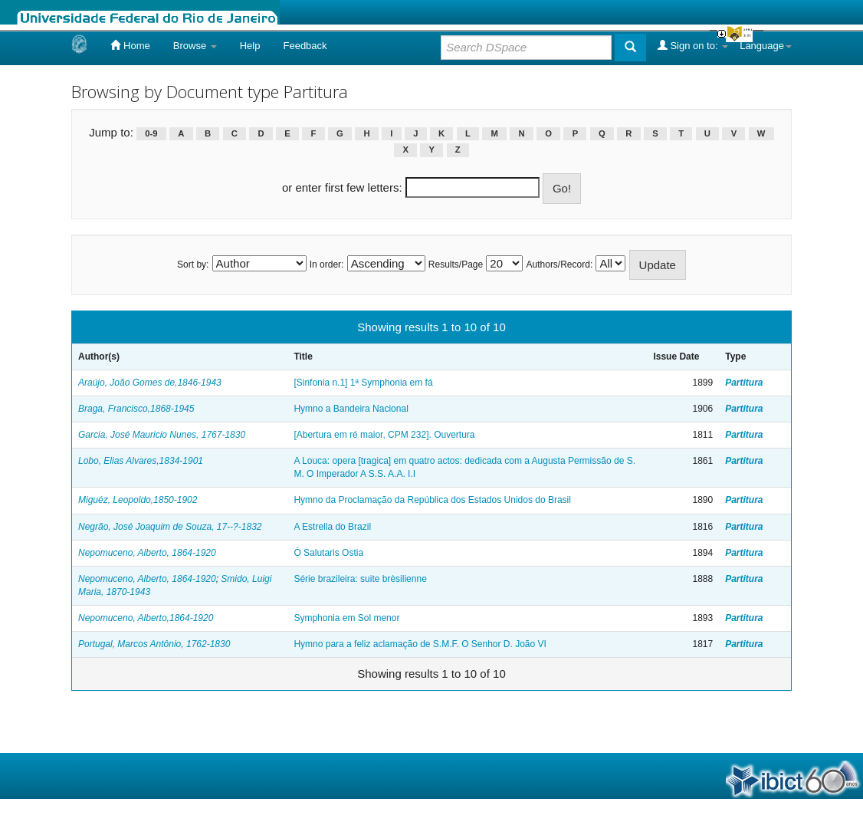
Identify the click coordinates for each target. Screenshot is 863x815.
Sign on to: (693, 45)
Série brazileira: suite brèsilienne (360, 578)
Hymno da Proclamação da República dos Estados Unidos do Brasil (432, 500)
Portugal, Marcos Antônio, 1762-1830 (154, 644)
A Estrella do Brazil (332, 526)
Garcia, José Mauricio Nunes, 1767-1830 (161, 434)
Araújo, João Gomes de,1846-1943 (149, 382)
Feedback (304, 45)
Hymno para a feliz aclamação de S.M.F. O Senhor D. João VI (420, 644)
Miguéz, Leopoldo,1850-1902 (137, 500)
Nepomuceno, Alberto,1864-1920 (145, 618)
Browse (195, 45)
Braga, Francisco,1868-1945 (136, 408)
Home (129, 45)
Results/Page (455, 264)
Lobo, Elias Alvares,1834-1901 (140, 460)
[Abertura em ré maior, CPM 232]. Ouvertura (384, 434)
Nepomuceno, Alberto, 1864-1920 (147, 552)
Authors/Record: (560, 264)
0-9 (151, 133)
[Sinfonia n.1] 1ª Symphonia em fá (363, 382)
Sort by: (192, 264)
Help (250, 45)
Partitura (744, 382)
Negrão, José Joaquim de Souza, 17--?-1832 (169, 526)
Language (766, 45)
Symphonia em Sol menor (346, 618)
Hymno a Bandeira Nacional (351, 408)
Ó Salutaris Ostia (328, 552)
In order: (327, 264)
